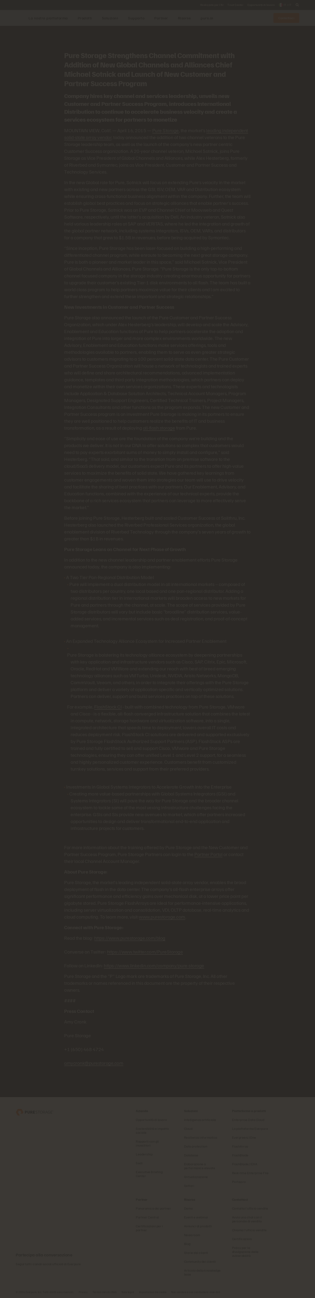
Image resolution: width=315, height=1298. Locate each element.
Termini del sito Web (105, 1292)
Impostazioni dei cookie (153, 1292)
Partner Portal (208, 854)
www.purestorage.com (162, 916)
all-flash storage (159, 427)
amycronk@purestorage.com (93, 1063)
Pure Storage (165, 130)
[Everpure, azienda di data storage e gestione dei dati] (34, 1112)
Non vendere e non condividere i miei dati (195, 1292)
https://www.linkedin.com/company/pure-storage (154, 965)
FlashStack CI (108, 706)
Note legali (128, 1292)
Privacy (83, 1292)
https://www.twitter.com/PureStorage (145, 951)
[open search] (297, 5)
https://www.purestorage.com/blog (129, 938)
